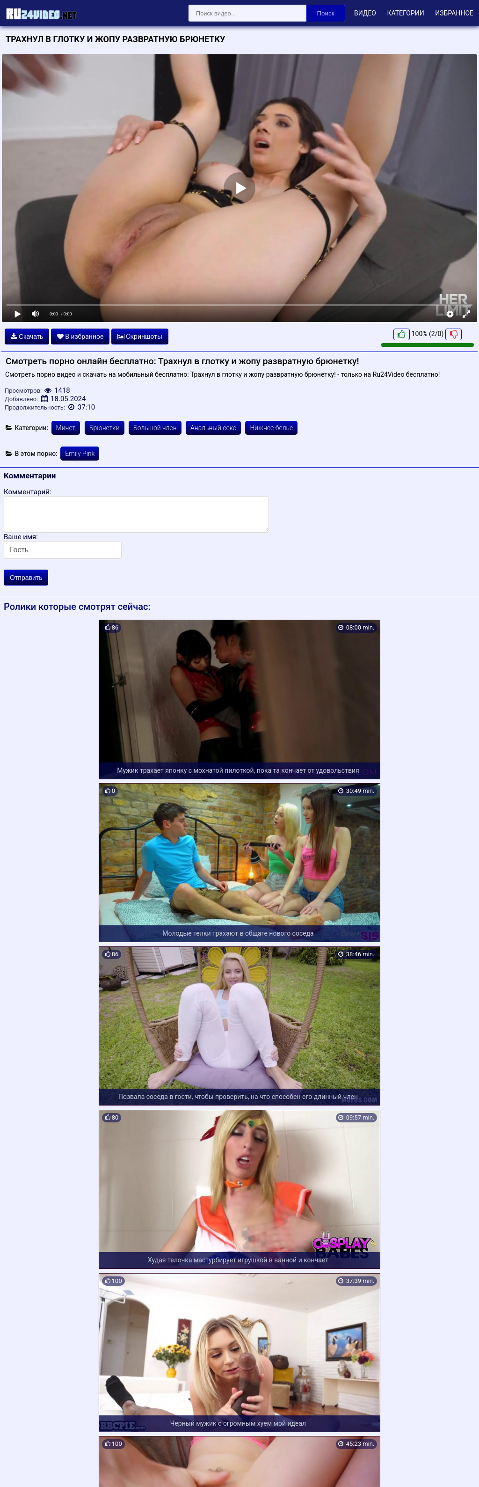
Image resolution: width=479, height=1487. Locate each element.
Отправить (26, 577)
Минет (66, 428)
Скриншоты (139, 336)
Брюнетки (104, 428)
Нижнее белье (271, 428)
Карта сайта (20, 1468)
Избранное (454, 13)
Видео (365, 13)
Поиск (325, 13)
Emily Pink (79, 453)
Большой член (155, 428)
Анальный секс (213, 428)
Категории (405, 13)
